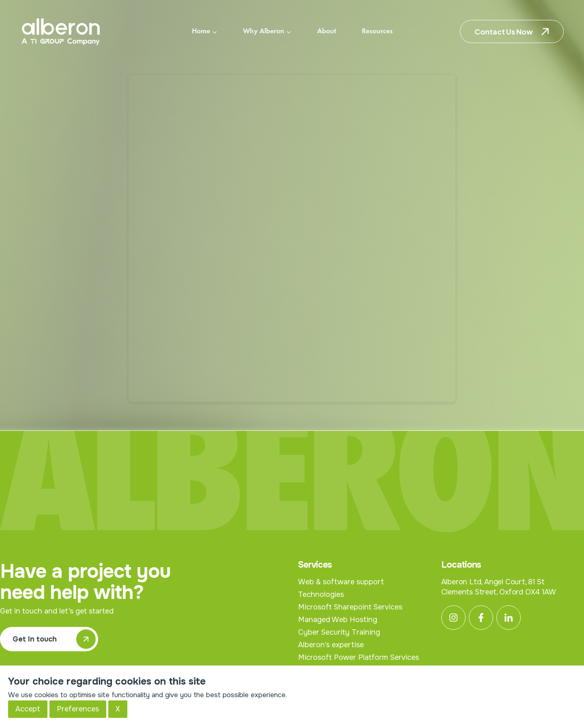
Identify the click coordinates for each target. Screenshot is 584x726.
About (326, 31)
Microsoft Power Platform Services (358, 657)
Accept (27, 708)
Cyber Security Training (339, 632)
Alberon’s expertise (331, 644)
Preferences (78, 708)
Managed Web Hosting (337, 619)
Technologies (321, 594)
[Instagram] (453, 617)
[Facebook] (481, 617)
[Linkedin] (508, 617)
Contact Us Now (503, 31)
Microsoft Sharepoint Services (350, 607)
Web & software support (341, 581)
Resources (377, 31)
